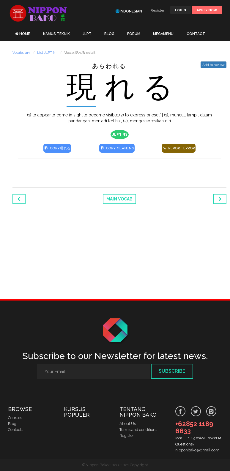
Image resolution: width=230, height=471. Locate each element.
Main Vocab (119, 199)
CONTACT (196, 34)
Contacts (15, 429)
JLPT (87, 34)
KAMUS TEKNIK (56, 34)
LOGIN (180, 10)
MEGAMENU (163, 34)
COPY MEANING (117, 148)
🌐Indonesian (128, 11)
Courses (15, 417)
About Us (127, 423)
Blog (12, 423)
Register (157, 10)
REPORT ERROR (178, 148)
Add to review (213, 65)
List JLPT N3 (47, 52)
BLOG (109, 34)
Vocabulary (21, 52)
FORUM (133, 34)
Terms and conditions (138, 429)
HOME (24, 34)
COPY (57, 148)
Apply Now (207, 10)
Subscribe (172, 371)
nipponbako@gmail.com (197, 450)
